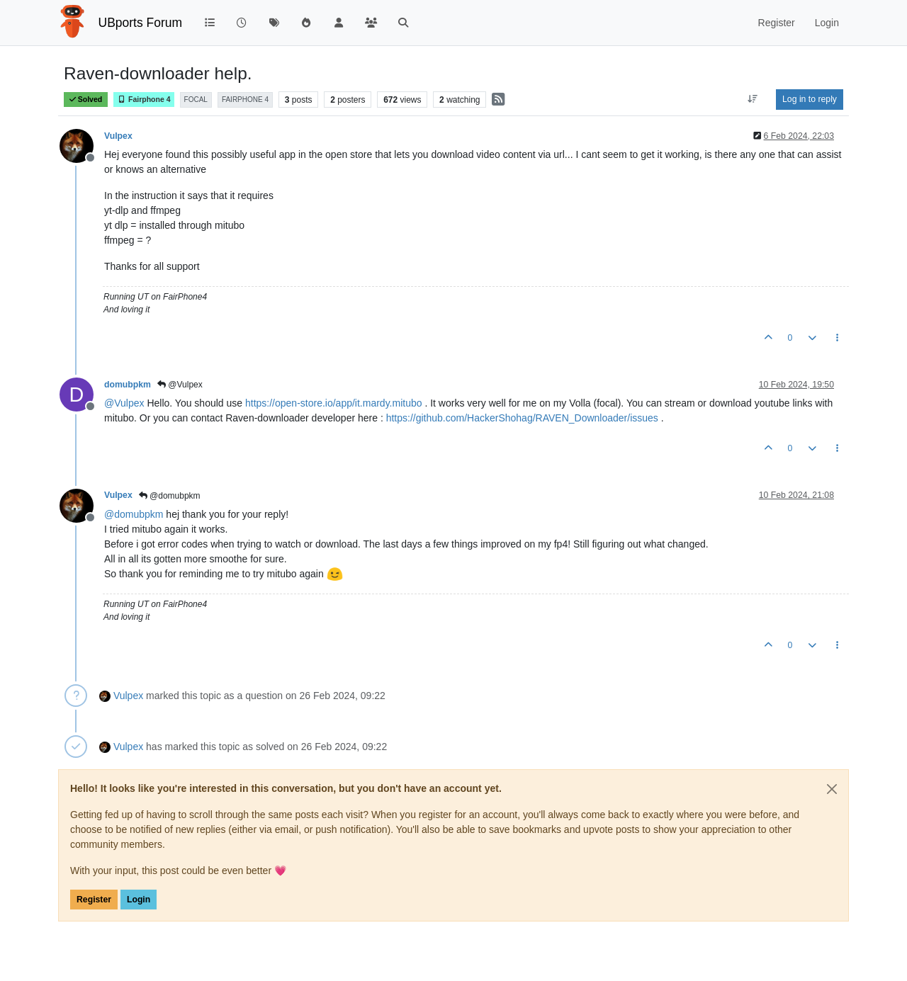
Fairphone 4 (144, 99)
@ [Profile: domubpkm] (133, 514)
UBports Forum (140, 23)
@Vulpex (180, 385)
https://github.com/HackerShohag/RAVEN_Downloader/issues (522, 418)
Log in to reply (809, 99)
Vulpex (118, 136)
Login (138, 900)
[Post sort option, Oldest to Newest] (753, 99)
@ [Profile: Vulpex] (124, 403)
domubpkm (127, 385)
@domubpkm (170, 496)
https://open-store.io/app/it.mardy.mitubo (333, 403)
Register (94, 900)
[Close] (832, 789)
